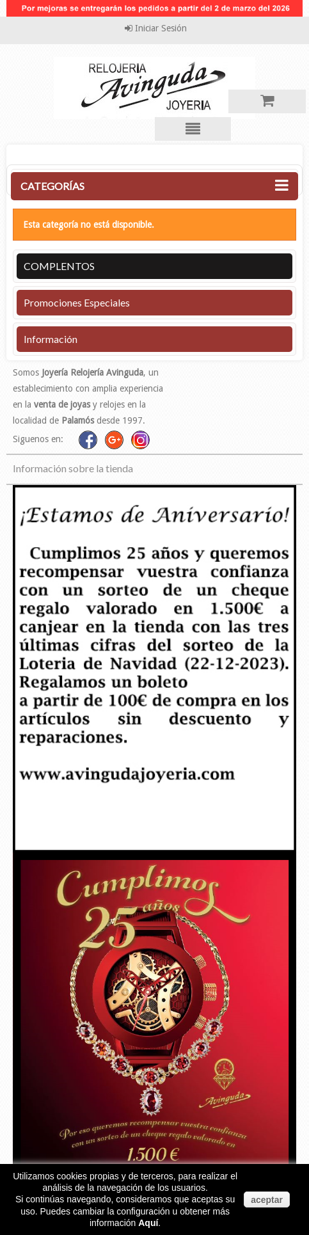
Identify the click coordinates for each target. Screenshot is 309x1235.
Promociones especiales (77, 302)
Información (50, 339)
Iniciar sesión (159, 28)
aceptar (267, 1200)
